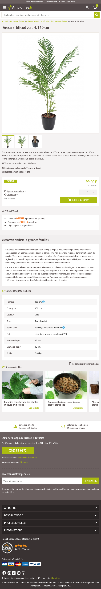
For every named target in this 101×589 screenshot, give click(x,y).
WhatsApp (24, 462)
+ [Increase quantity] (93, 192)
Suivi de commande (34, 1)
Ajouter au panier (78, 199)
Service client (51, 1)
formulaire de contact (27, 457)
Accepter (61, 586)
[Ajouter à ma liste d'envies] (5, 40)
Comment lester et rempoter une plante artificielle (64, 404)
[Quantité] (88, 192)
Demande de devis (67, 1)
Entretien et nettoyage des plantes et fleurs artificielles (21, 403)
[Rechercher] (96, 15)
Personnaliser (49, 586)
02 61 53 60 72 (18, 450)
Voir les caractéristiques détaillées (19, 163)
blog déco (55, 578)
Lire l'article (34, 407)
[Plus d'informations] (43, 301)
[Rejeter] (68, 586)
